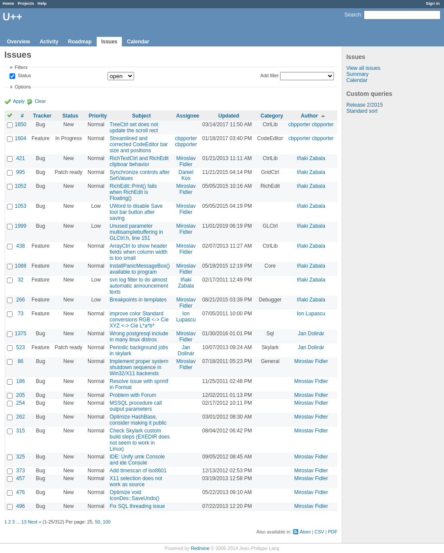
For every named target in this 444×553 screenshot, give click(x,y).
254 (20, 403)
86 (20, 361)
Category (272, 116)
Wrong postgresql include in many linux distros (139, 336)
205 (20, 395)
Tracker (42, 116)
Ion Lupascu (186, 317)
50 (97, 521)
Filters (21, 67)
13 (23, 521)
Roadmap (80, 42)
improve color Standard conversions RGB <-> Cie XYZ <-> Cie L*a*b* (139, 320)
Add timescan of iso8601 (138, 471)
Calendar (138, 42)
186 (20, 381)
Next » (34, 521)
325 (20, 457)
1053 (20, 206)
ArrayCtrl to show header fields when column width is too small (138, 252)
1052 (20, 186)
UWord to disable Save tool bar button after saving (136, 212)
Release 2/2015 (364, 105)
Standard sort (362, 111)
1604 (20, 138)
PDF (332, 531)
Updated (229, 116)
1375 (20, 333)
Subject (141, 116)
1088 (20, 266)
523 (20, 347)
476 (20, 492)
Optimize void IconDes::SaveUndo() (135, 495)
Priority (97, 116)
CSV (319, 531)
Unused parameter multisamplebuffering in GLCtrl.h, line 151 (136, 232)
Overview (18, 42)
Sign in (433, 3)
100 (107, 521)
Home (8, 3)
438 (20, 246)
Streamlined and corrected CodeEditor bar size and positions (139, 144)
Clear (40, 101)
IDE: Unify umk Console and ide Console (137, 460)
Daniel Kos (186, 175)
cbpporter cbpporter (311, 124)
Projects (26, 3)
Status (23, 76)
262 (20, 417)
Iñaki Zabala (311, 158)
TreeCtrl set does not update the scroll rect (134, 127)
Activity (48, 42)
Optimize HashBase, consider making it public (138, 420)
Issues (109, 42)
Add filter (269, 75)
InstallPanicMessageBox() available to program (140, 269)
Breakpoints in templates (138, 300)
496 (20, 506)
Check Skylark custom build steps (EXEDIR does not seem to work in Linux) (140, 440)
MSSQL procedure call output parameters (136, 406)
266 (20, 300)
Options (23, 86)
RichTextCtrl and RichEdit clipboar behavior (139, 161)
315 (20, 431)
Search (352, 15)
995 (20, 172)
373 (20, 471)
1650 (20, 124)
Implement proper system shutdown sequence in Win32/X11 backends (139, 367)
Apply (19, 101)
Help (42, 3)
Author (309, 116)
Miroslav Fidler (186, 161)
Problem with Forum (133, 395)
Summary (357, 74)
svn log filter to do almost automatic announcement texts (139, 286)
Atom (305, 531)
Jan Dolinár (311, 333)
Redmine (200, 548)
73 (20, 314)
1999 (20, 226)
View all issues (363, 68)
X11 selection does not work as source (136, 481)
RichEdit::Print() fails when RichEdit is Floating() (133, 192)
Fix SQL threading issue (137, 506)
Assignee (187, 116)
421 (20, 158)
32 (20, 280)
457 (20, 478)
